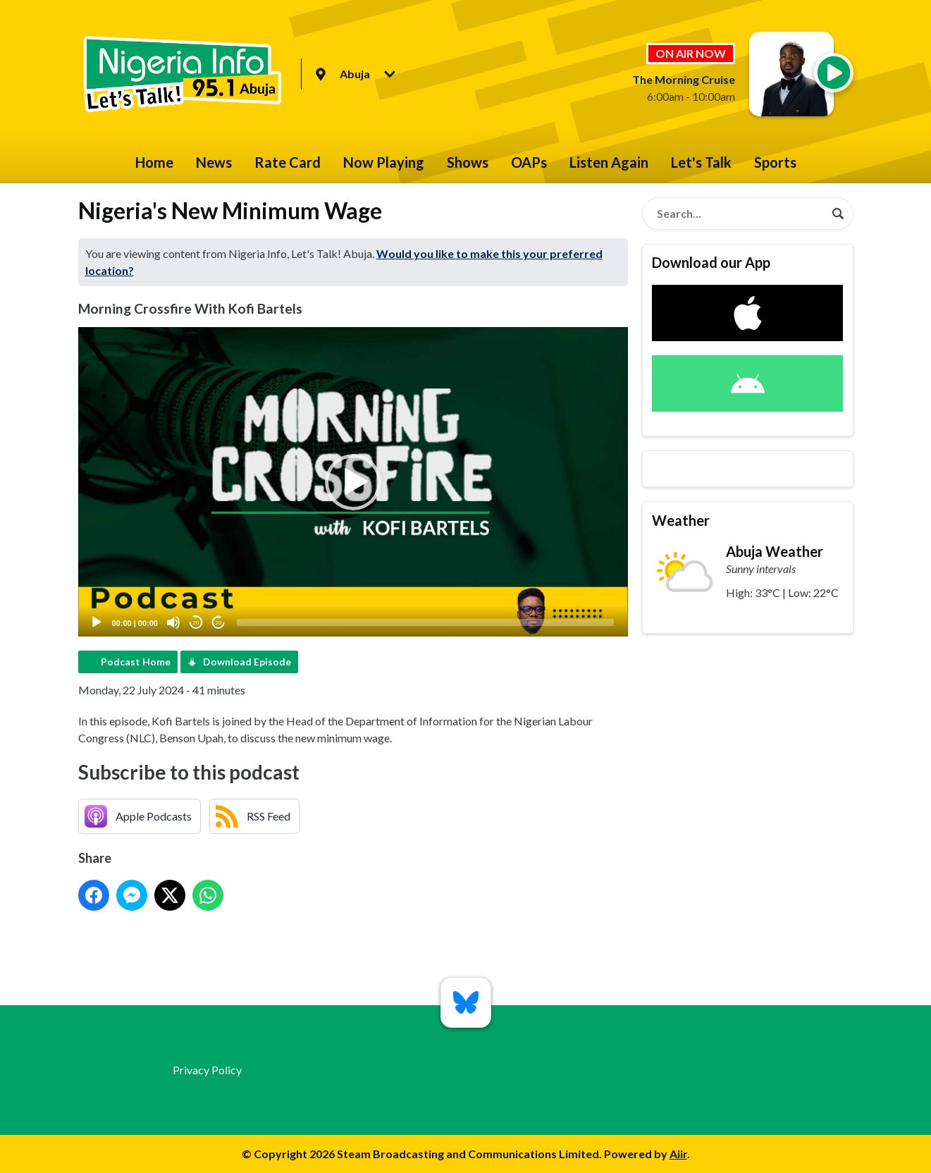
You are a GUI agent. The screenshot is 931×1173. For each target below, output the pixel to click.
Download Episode (247, 662)
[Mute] (173, 622)
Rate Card (287, 162)
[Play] (97, 622)
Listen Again (608, 162)
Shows (467, 162)
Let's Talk (701, 162)
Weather (681, 520)
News (214, 162)
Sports (775, 162)
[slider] (425, 622)
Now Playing (383, 162)
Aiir (678, 1153)
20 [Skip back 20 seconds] (196, 623)
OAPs (529, 162)
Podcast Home (136, 662)
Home (154, 162)
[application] (353, 482)
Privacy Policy (207, 1069)
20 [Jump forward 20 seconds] (219, 623)
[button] (353, 482)
